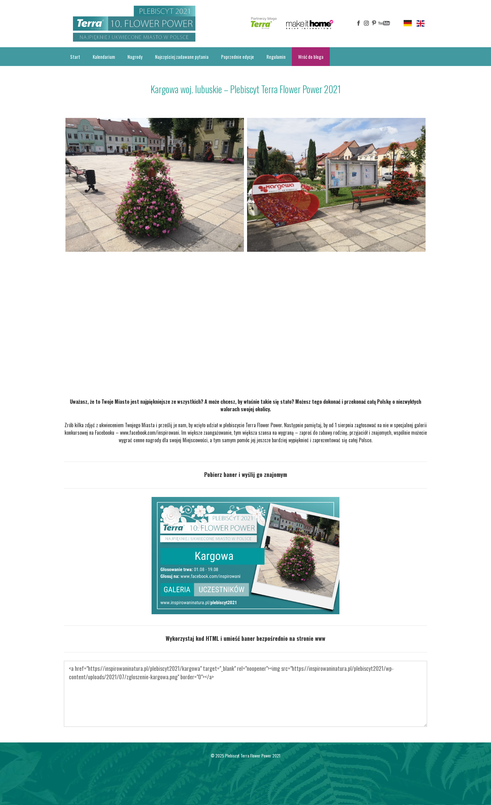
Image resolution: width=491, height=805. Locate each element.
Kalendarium (104, 56)
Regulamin (276, 56)
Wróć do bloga (310, 56)
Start (75, 56)
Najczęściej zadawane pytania (182, 56)
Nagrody (134, 56)
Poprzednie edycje (237, 56)
